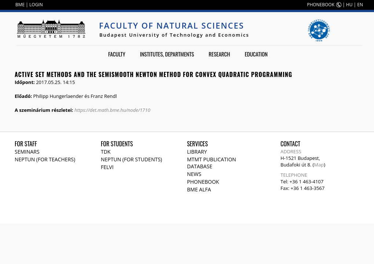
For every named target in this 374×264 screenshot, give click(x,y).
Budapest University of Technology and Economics (174, 35)
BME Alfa (199, 189)
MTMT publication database (211, 163)
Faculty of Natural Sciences (171, 25)
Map (319, 164)
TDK (105, 151)
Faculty (116, 54)
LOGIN (36, 4)
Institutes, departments (167, 54)
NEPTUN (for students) (131, 159)
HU (349, 4)
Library (197, 151)
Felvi (107, 167)
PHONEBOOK (320, 4)
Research (219, 54)
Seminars (27, 151)
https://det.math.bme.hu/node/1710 (112, 110)
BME (20, 4)
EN (360, 4)
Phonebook (203, 181)
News (194, 173)
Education (256, 54)
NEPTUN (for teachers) (45, 159)
